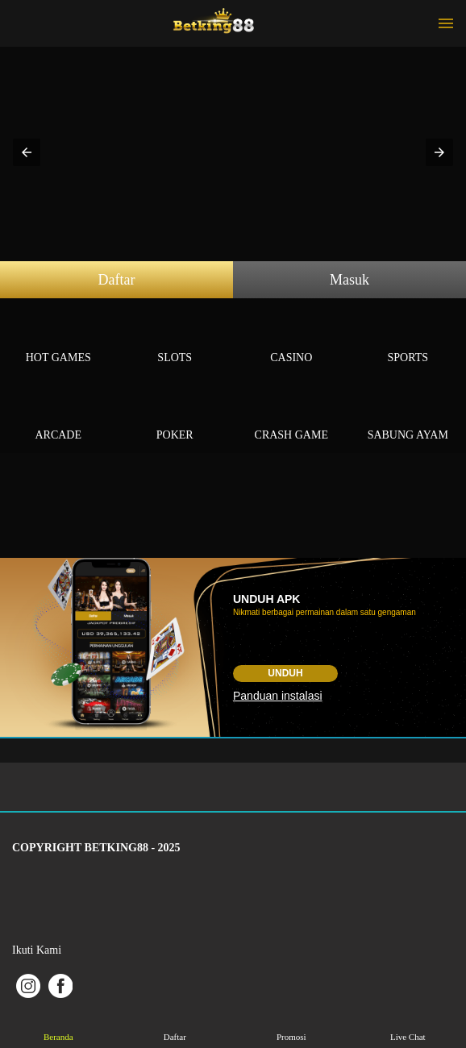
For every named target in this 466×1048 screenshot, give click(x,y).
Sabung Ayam (408, 416)
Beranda (58, 1025)
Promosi (291, 1025)
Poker (175, 416)
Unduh (285, 673)
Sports (408, 339)
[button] (26, 152)
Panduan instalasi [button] (277, 695)
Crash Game (291, 416)
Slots (175, 339)
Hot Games (58, 339)
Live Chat (407, 1025)
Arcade (58, 416)
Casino (291, 339)
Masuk (349, 280)
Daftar (116, 280)
